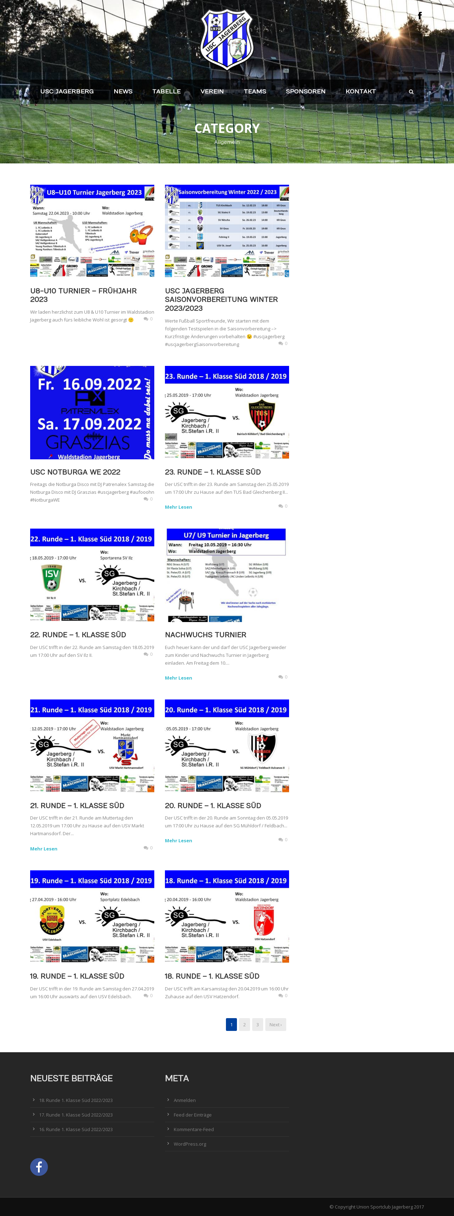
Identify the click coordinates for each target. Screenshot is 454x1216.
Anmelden (185, 1100)
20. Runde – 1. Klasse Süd (213, 806)
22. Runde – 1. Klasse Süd (78, 635)
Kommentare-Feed (194, 1129)
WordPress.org (190, 1144)
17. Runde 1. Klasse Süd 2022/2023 (76, 1115)
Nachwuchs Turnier (205, 635)
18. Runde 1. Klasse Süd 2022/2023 (76, 1100)
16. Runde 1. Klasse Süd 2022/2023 (76, 1129)
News (123, 91)
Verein (212, 91)
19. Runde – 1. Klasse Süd (77, 976)
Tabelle (166, 91)
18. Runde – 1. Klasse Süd (212, 976)
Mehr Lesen (178, 507)
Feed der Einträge (193, 1115)
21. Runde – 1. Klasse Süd (77, 806)
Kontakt (360, 91)
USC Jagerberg (67, 91)
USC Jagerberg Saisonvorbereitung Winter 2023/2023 (221, 300)
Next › (276, 1024)
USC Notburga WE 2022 (75, 472)
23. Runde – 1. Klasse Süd (213, 472)
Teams (255, 91)
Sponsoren (306, 91)
